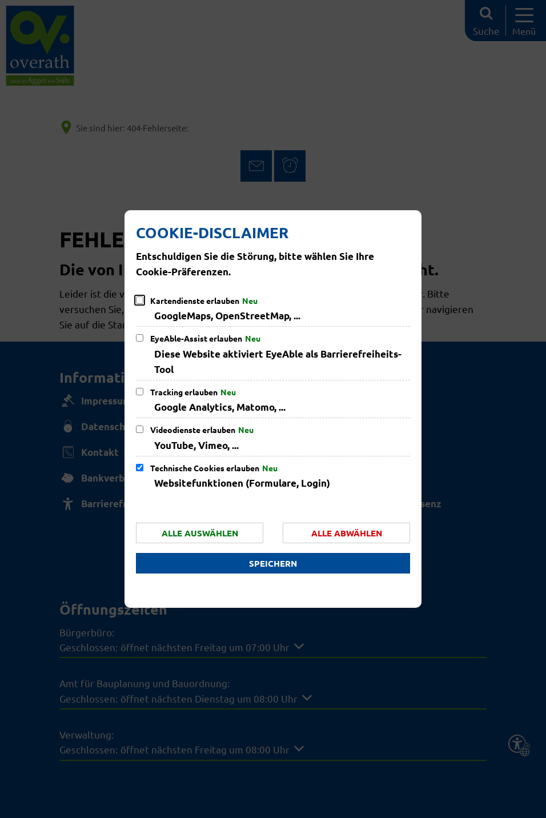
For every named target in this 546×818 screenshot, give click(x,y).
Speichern (273, 563)
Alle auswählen (200, 533)
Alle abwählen (346, 533)
